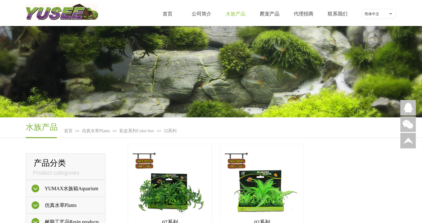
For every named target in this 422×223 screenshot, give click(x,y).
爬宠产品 (269, 13)
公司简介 (201, 13)
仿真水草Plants (96, 131)
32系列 (170, 131)
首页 (168, 13)
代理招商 (303, 13)
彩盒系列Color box (136, 131)
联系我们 (337, 13)
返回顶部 (408, 140)
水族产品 (235, 13)
